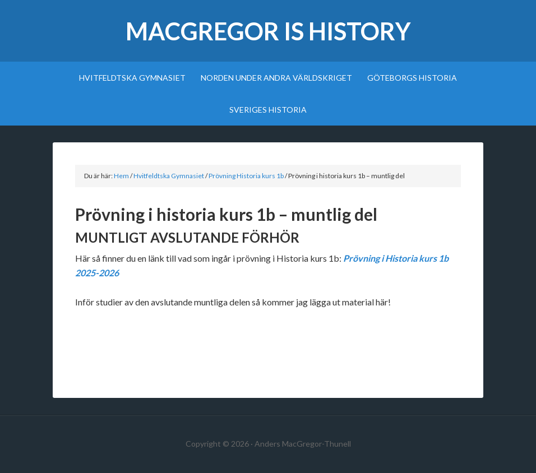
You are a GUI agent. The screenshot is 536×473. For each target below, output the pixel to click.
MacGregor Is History (268, 31)
